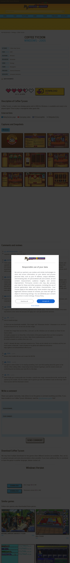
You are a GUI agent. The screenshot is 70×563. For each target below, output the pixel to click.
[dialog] (35, 281)
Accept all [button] (45, 301)
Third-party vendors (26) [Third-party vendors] (33, 283)
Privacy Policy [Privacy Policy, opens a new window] (39, 296)
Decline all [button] (24, 301)
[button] (35, 306)
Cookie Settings (29, 296)
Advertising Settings (27, 294)
